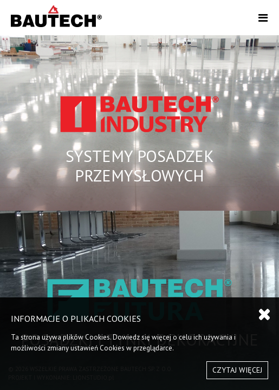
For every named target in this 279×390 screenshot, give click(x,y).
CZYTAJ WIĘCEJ (237, 370)
